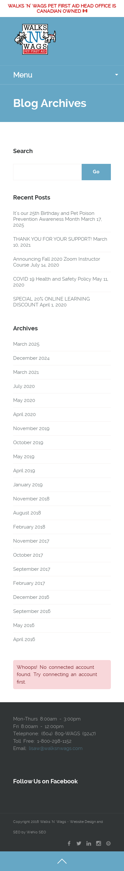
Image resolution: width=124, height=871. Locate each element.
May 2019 (23, 457)
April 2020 (24, 414)
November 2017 (31, 541)
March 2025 (26, 344)
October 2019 (28, 442)
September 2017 (31, 569)
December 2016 (31, 597)
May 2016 (23, 625)
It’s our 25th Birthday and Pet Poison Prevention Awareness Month (53, 216)
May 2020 (24, 400)
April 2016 (24, 639)
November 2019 (31, 428)
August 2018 (27, 513)
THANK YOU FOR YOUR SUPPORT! (52, 239)
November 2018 (31, 499)
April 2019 (24, 471)
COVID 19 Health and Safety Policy (52, 279)
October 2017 (28, 555)
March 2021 (26, 372)
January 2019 (28, 485)
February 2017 (29, 583)
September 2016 (32, 611)
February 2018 (29, 527)
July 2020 (24, 386)
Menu (22, 75)
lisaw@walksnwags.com (56, 748)
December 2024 (31, 358)
